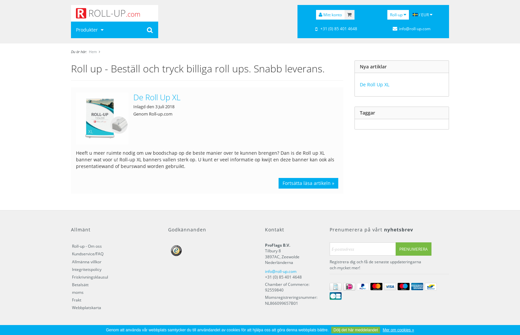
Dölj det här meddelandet (355, 330)
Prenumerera (413, 249)
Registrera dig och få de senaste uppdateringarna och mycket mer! (375, 264)
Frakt (76, 300)
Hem (93, 51)
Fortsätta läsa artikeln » (308, 183)
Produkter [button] (90, 30)
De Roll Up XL (156, 97)
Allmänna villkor (86, 262)
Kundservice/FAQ (87, 254)
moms (78, 292)
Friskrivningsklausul (90, 277)
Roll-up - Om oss (87, 246)
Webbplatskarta (86, 307)
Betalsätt (80, 285)
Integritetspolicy (86, 269)
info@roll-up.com (280, 271)
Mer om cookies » (398, 330)
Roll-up (398, 15)
